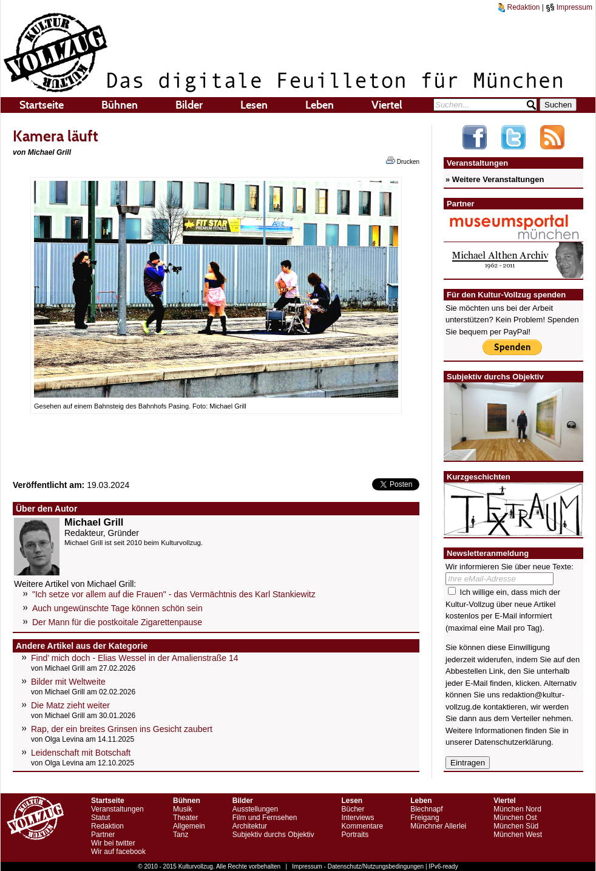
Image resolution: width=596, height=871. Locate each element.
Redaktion (519, 7)
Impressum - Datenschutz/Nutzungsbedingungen (358, 866)
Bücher (352, 809)
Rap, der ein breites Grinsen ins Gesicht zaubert (121, 729)
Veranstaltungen (117, 809)
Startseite (41, 105)
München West (517, 834)
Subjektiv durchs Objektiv (273, 834)
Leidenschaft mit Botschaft (80, 752)
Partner (103, 834)
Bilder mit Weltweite (68, 681)
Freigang (424, 817)
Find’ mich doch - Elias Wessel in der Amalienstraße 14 (135, 658)
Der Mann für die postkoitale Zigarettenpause (117, 622)
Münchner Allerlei (438, 826)
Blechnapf (426, 809)
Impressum (569, 7)
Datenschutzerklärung (513, 742)
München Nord (517, 809)
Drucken (402, 161)
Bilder (189, 105)
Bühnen (119, 105)
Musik (182, 809)
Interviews (357, 817)
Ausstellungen (255, 809)
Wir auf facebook (118, 851)
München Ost (515, 817)
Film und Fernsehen (264, 817)
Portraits (354, 834)
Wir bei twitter (113, 843)
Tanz (180, 834)
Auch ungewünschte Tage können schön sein (117, 608)
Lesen (254, 105)
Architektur (249, 826)
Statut (100, 817)
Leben (319, 105)
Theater (185, 817)
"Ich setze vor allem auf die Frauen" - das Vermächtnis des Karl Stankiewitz (174, 594)
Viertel (386, 105)
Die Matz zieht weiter (70, 705)
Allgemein (189, 826)
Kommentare (362, 826)
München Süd (515, 826)
